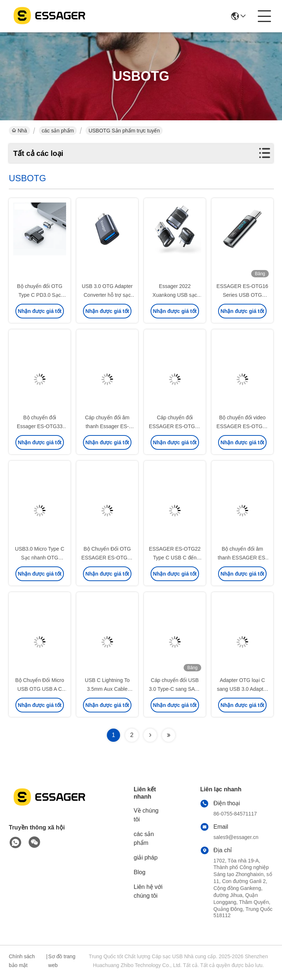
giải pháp (146, 857)
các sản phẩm (58, 131)
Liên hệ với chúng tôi (148, 891)
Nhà (19, 131)
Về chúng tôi (146, 814)
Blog (139, 872)
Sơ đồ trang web (61, 960)
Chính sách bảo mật (22, 960)
